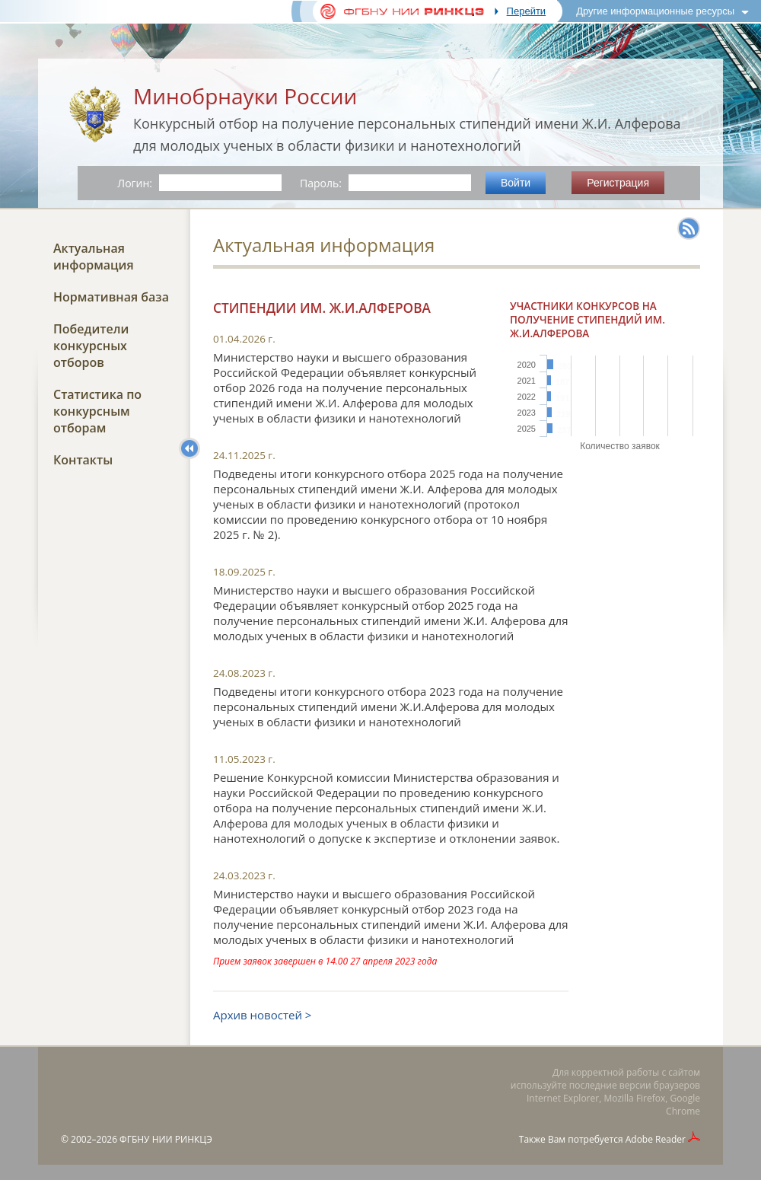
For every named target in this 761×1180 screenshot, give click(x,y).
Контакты (83, 459)
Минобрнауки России (245, 95)
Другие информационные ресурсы (655, 11)
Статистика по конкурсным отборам (97, 411)
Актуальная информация (93, 256)
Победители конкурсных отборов (91, 346)
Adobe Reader (656, 1139)
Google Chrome (683, 1105)
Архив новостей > (262, 1014)
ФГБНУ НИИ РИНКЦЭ (165, 1139)
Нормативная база (111, 297)
